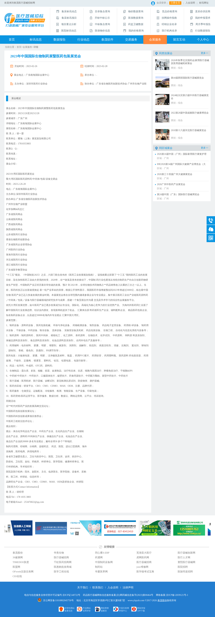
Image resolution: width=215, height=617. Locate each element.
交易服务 (131, 39)
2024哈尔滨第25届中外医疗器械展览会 (190, 97)
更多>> (204, 53)
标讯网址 (204, 3)
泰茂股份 (162, 600)
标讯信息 (36, 39)
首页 (12, 39)
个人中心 (203, 39)
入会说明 (190, 3)
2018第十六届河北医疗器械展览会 (188, 130)
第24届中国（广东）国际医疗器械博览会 (178, 194)
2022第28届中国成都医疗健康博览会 (190, 113)
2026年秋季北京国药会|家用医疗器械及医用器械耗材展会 (190, 62)
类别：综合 (177, 68)
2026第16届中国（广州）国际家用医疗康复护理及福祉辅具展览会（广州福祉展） (181, 154)
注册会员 (175, 3)
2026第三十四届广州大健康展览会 (174, 174)
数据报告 (59, 39)
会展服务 (155, 39)
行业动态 (83, 39)
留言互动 (179, 39)
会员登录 (161, 3)
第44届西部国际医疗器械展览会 (187, 78)
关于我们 (82, 587)
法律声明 (128, 587)
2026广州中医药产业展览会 (171, 184)
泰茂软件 (107, 39)
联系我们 (97, 587)
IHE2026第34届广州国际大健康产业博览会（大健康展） (181, 164)
